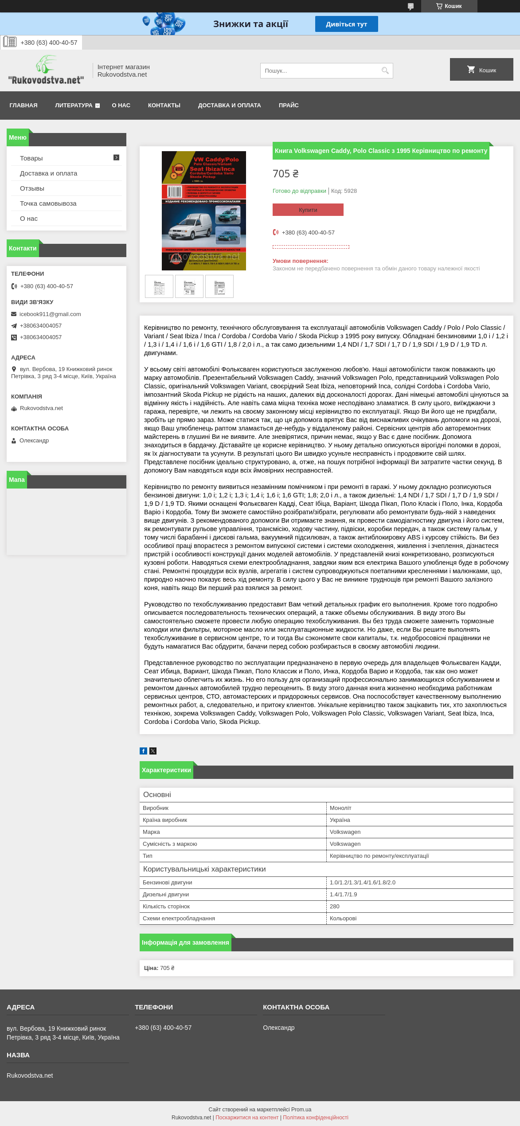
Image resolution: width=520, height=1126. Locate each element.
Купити (308, 210)
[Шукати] (385, 70)
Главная (24, 105)
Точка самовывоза (48, 203)
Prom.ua (301, 1109)
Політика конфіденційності (315, 1117)
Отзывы (32, 188)
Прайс (289, 105)
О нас (121, 105)
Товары (31, 158)
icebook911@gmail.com (50, 314)
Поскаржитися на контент (246, 1117)
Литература (74, 105)
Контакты (164, 105)
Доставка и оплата (229, 105)
